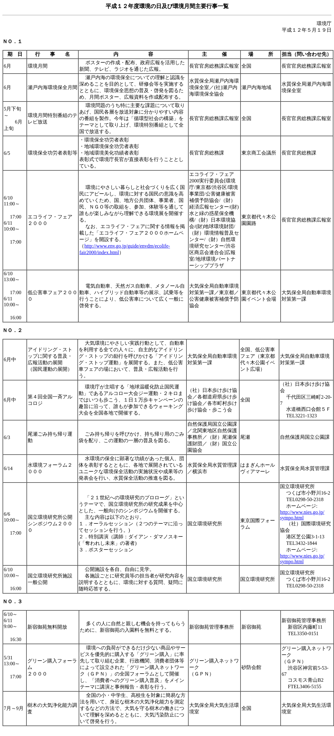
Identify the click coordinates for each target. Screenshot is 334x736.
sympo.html (292, 517)
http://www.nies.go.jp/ (302, 512)
